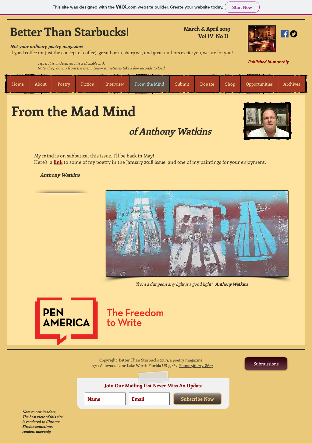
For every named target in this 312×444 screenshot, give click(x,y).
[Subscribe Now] (197, 399)
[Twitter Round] (293, 33)
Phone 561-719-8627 (196, 365)
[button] (63, 84)
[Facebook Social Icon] (285, 33)
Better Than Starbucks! (69, 31)
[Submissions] (266, 363)
